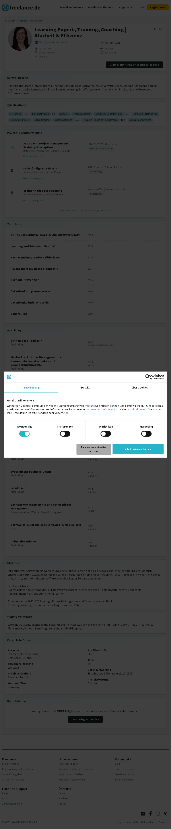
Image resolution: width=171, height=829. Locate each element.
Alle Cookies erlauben (138, 449)
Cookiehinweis (137, 409)
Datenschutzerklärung (100, 409)
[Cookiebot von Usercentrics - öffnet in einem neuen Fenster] (148, 377)
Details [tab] (85, 387)
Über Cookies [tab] (139, 387)
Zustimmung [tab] (31, 387)
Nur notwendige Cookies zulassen (93, 449)
